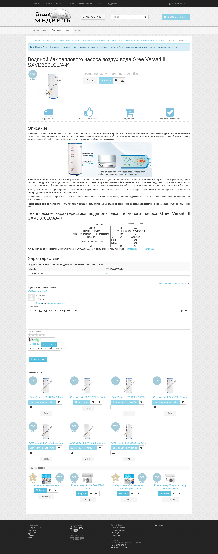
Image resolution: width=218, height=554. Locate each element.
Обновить (34, 344)
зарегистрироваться (55, 303)
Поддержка (112, 4)
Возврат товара (34, 528)
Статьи (99, 4)
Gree (108, 273)
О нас (30, 537)
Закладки (115, 533)
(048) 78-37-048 (118, 545)
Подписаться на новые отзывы (173, 284)
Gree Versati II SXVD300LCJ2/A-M (129, 443)
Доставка (60, 4)
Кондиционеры (40, 30)
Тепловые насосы (61, 30)
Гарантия (36, 4)
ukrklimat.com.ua (160, 525)
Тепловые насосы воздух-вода (140, 249)
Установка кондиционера (46, 485)
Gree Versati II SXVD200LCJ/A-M (170, 397)
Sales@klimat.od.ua (120, 548)
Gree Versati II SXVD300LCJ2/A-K (128, 397)
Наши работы (85, 4)
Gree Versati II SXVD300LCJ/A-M (46, 443)
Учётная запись (178, 4)
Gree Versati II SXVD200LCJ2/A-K (87, 397)
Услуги (78, 30)
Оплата (48, 4)
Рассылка (116, 535)
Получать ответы (35, 348)
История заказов (118, 530)
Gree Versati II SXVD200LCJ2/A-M (87, 443)
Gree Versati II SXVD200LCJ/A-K (46, 397)
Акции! (72, 4)
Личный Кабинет (118, 528)
